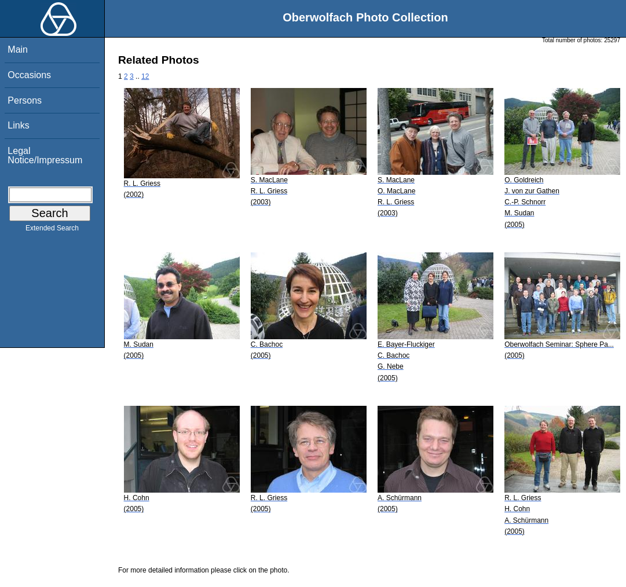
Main (18, 49)
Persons (25, 100)
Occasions (29, 75)
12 (145, 76)
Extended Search (52, 230)
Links (18, 125)
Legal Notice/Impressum (45, 155)
